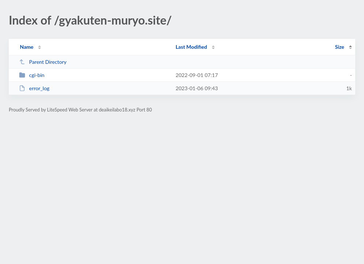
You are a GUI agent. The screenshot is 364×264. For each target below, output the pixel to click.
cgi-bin (31, 75)
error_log (34, 88)
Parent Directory (43, 62)
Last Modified (191, 47)
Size (339, 47)
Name (26, 47)
